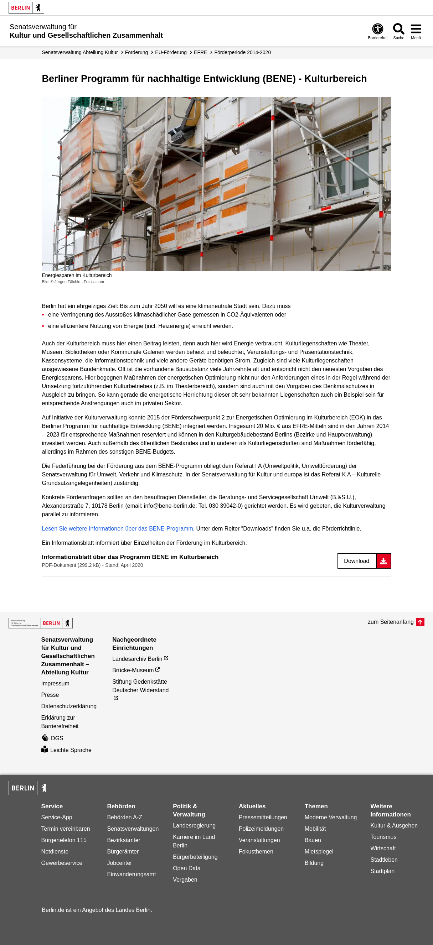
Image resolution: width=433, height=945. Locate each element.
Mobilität (315, 829)
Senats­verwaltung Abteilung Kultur (80, 52)
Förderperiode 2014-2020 (242, 52)
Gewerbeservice (62, 863)
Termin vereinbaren (65, 829)
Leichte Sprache (66, 750)
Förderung (136, 52)
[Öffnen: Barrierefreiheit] (377, 31)
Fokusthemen (256, 852)
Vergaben (185, 880)
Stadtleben (384, 860)
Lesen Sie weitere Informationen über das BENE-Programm (117, 529)
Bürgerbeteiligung (195, 857)
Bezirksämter (123, 840)
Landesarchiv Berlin (137, 659)
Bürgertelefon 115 (64, 840)
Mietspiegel (319, 852)
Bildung (314, 863)
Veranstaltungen (259, 840)
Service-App (56, 817)
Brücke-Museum (133, 670)
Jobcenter (119, 863)
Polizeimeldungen (261, 829)
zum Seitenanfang (391, 622)
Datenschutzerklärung (69, 706)
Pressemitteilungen (263, 817)
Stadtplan (383, 871)
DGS (52, 738)
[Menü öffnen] (415, 31)
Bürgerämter (123, 852)
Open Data (186, 868)
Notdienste (55, 852)
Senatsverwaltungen (133, 829)
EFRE (200, 52)
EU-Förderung (171, 52)
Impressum (55, 683)
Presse (50, 695)
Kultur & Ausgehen (394, 826)
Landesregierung (194, 826)
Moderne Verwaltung (331, 817)
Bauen (313, 840)
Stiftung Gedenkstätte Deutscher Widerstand (140, 686)
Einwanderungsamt (131, 874)
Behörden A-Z (124, 817)
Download (356, 561)
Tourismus (384, 837)
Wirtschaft (383, 848)
